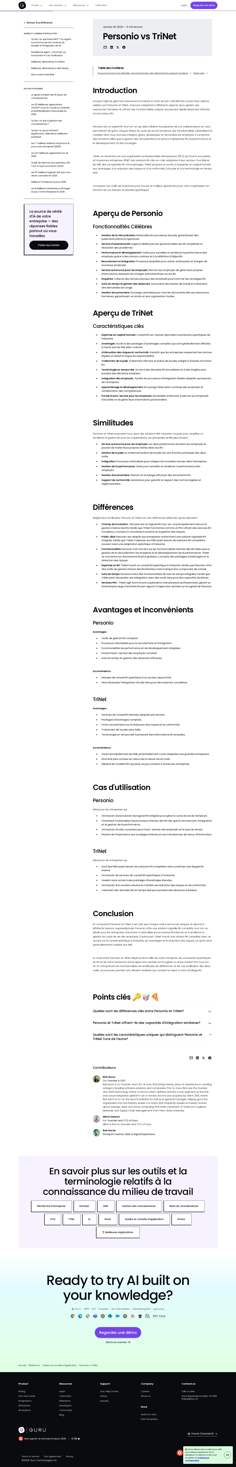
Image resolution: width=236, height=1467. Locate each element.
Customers (65, 1396)
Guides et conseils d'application (59, 1365)
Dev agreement (52, 1456)
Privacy (69, 1456)
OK (227, 1454)
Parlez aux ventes (48, 245)
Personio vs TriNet (88, 1365)
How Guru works (27, 1396)
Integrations (25, 1400)
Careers (145, 1391)
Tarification (101, 5)
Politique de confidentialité (197, 1459)
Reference (64, 1400)
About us (145, 1396)
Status (103, 1396)
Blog (61, 1414)
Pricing (22, 1391)
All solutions (25, 1410)
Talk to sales (188, 1391)
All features (24, 1405)
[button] (37, 5)
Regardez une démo (204, 5)
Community (65, 1410)
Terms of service (30, 1456)
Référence (34, 1365)
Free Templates (149, 1419)
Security (104, 1400)
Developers (65, 1405)
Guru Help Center (109, 1391)
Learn (62, 1391)
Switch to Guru (149, 1414)
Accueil (22, 1365)
